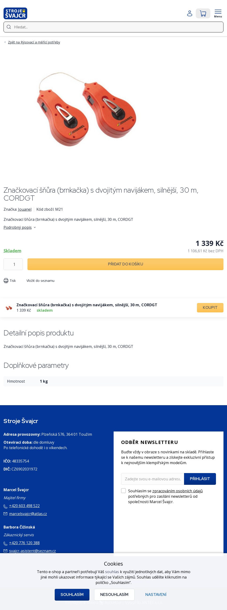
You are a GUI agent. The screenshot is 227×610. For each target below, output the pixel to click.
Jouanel (24, 209)
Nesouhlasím (114, 594)
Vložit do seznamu (40, 280)
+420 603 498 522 (24, 505)
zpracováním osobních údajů (177, 490)
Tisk (13, 280)
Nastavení (155, 594)
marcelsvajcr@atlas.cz (28, 513)
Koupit (210, 307)
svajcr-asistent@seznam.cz (32, 550)
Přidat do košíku (125, 264)
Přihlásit (200, 478)
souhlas (112, 571)
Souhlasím (72, 594)
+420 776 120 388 (24, 542)
